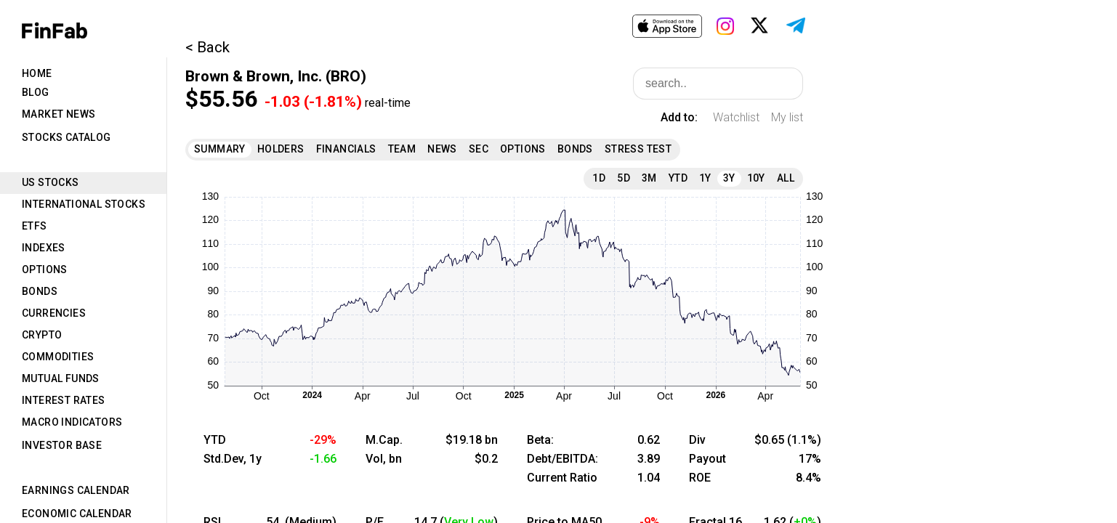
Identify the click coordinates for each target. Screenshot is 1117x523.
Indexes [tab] (43, 248)
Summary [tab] (220, 149)
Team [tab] (402, 149)
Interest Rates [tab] (63, 400)
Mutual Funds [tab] (61, 378)
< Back (207, 47)
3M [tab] (649, 178)
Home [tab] (37, 73)
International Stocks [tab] (83, 204)
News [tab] (442, 149)
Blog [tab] (35, 92)
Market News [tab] (58, 114)
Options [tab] (45, 269)
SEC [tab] (478, 149)
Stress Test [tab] (638, 149)
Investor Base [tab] (62, 445)
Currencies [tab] (54, 313)
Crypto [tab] (42, 335)
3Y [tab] (729, 178)
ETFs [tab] (34, 226)
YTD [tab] (678, 178)
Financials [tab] (346, 149)
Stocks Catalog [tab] (66, 137)
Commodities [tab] (58, 356)
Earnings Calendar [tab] (76, 490)
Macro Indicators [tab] (72, 422)
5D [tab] (623, 178)
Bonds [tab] (39, 291)
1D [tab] (598, 178)
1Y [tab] (705, 178)
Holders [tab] (281, 149)
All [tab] (785, 178)
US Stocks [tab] (50, 182)
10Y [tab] (756, 178)
